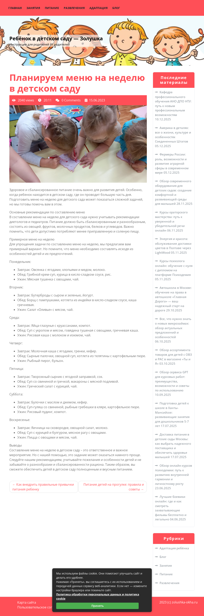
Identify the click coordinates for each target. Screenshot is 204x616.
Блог (116, 8)
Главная (15, 8)
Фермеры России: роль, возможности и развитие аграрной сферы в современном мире (171, 163)
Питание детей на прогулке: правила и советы (113, 486)
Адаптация (98, 8)
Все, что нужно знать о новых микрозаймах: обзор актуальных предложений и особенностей (173, 328)
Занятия (33, 8)
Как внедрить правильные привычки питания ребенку (43, 486)
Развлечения (74, 8)
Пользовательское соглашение (41, 607)
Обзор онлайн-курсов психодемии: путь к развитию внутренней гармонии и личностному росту (173, 474)
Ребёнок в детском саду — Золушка (56, 38)
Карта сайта (26, 602)
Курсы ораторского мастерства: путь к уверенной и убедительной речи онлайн (171, 221)
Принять (97, 606)
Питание (52, 8)
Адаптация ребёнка (174, 548)
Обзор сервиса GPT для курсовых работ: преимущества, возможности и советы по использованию (172, 381)
